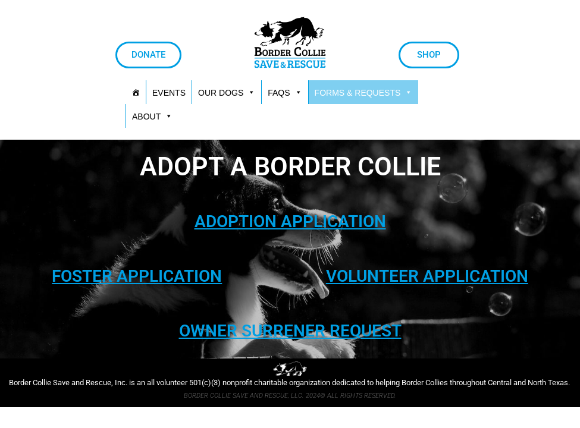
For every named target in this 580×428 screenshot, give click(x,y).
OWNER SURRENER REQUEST (290, 331)
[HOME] (136, 92)
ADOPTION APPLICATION (290, 221)
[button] (364, 92)
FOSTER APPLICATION (137, 276)
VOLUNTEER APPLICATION (427, 276)
